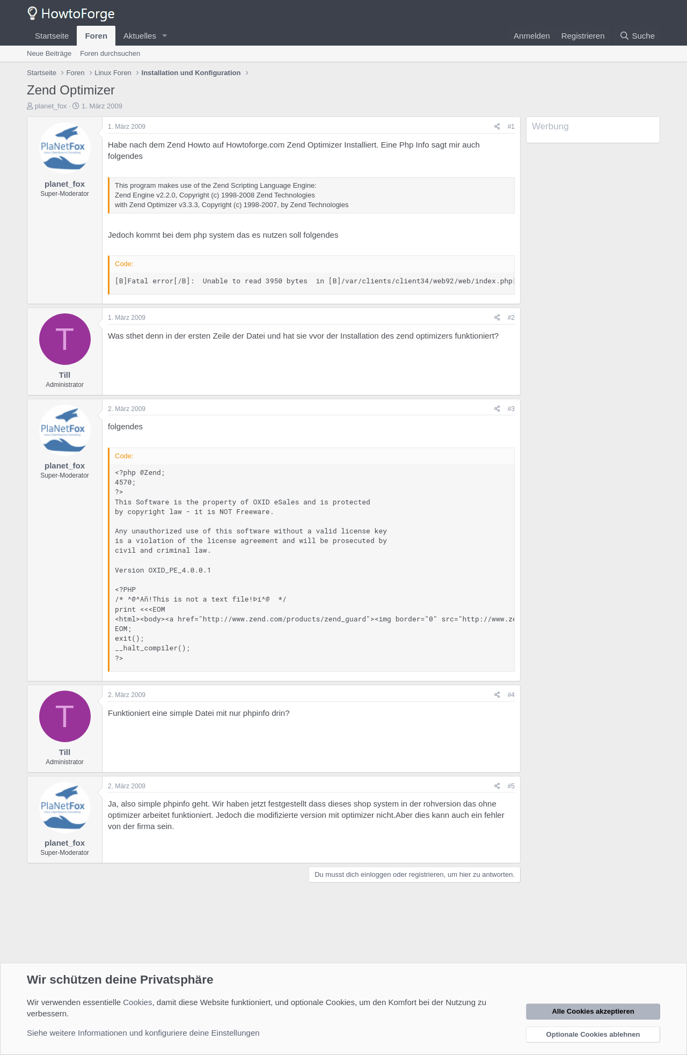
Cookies (137, 1002)
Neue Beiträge (49, 53)
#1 (511, 126)
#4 (511, 695)
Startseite (52, 35)
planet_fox (51, 106)
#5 (511, 786)
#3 (511, 409)
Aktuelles (139, 35)
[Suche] (637, 36)
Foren (96, 35)
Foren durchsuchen (110, 53)
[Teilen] (497, 127)
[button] (164, 36)
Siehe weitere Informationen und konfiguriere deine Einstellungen (143, 1032)
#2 (511, 317)
